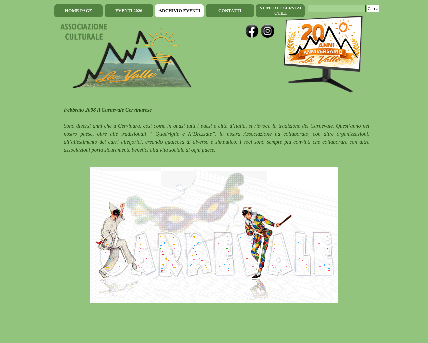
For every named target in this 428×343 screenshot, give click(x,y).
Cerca (373, 8)
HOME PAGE (78, 10)
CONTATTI (229, 10)
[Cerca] (337, 8)
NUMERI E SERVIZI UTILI (280, 10)
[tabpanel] (214, 130)
